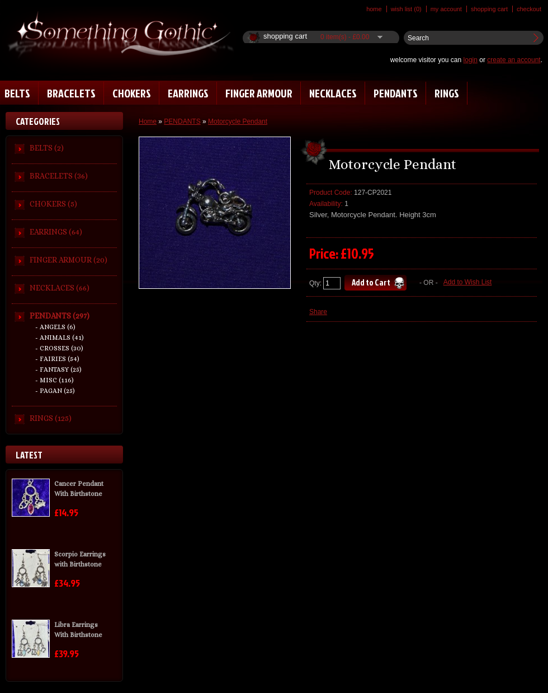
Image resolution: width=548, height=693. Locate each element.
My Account (446, 9)
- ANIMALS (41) (59, 337)
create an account (513, 60)
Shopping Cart (489, 9)
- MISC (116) (54, 380)
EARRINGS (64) (56, 231)
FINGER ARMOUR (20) (68, 259)
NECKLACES (333, 93)
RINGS (446, 93)
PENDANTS (396, 93)
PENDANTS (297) (59, 315)
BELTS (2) (47, 147)
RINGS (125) (51, 418)
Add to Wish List (467, 282)
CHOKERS (131, 93)
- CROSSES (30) (59, 348)
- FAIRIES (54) (57, 359)
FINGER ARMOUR (258, 93)
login (471, 60)
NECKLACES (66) (59, 287)
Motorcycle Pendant (237, 121)
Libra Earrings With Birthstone (78, 630)
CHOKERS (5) (53, 203)
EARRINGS (188, 93)
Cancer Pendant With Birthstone (78, 489)
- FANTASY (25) (58, 369)
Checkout (529, 9)
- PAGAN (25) (55, 391)
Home (374, 9)
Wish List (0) (406, 9)
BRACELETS (71, 93)
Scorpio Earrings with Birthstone (80, 559)
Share (318, 312)
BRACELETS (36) (59, 175)
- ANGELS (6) (55, 327)
